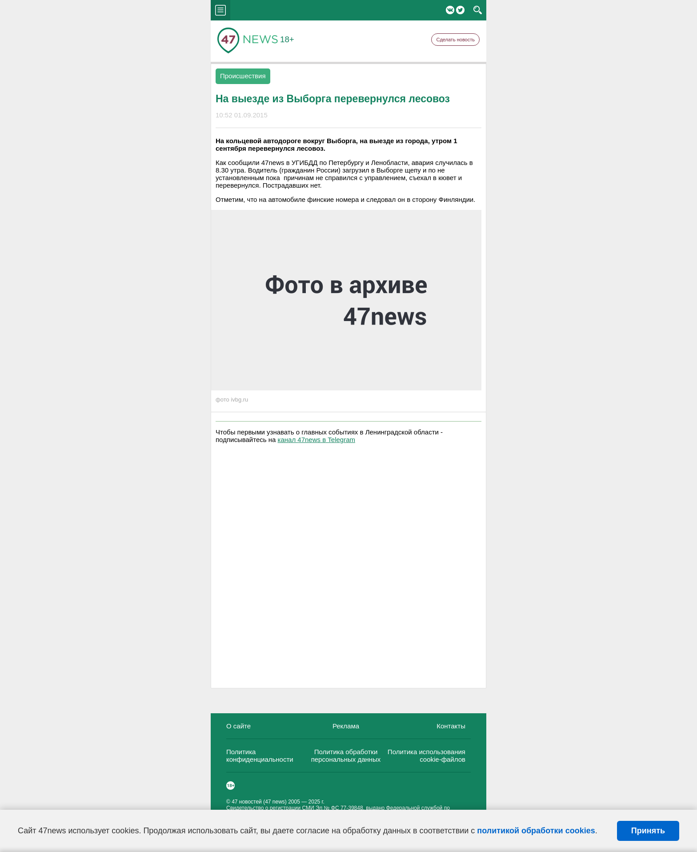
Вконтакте (450, 10)
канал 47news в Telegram (316, 439)
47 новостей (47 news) (259, 802)
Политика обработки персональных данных (346, 755)
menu (220, 10)
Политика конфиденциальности (259, 755)
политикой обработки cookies (536, 830)
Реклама (345, 726)
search (477, 10)
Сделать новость (455, 39)
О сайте (238, 726)
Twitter (460, 10)
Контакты (451, 726)
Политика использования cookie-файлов (426, 755)
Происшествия (243, 76)
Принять (648, 830)
